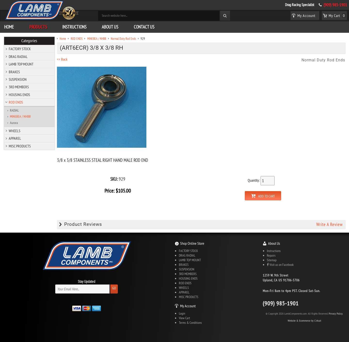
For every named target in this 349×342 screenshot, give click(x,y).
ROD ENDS (16, 101)
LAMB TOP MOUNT (21, 63)
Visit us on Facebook (280, 264)
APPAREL (15, 138)
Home (9, 26)
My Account (188, 305)
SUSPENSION (18, 79)
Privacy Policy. (336, 313)
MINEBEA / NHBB (20, 116)
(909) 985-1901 (335, 5)
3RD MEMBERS (19, 86)
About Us (110, 26)
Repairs (271, 255)
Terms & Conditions (190, 322)
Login (182, 313)
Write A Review (329, 224)
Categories (29, 40)
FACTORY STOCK (20, 48)
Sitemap (272, 260)
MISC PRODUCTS (20, 145)
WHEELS (14, 130)
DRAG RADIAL (18, 56)
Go (114, 287)
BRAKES (14, 71)
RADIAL (14, 110)
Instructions (74, 26)
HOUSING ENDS (19, 94)
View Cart (184, 318)
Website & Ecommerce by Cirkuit (304, 320)
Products (38, 26)
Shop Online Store (192, 243)
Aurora (14, 122)
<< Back (64, 59)
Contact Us (144, 26)
